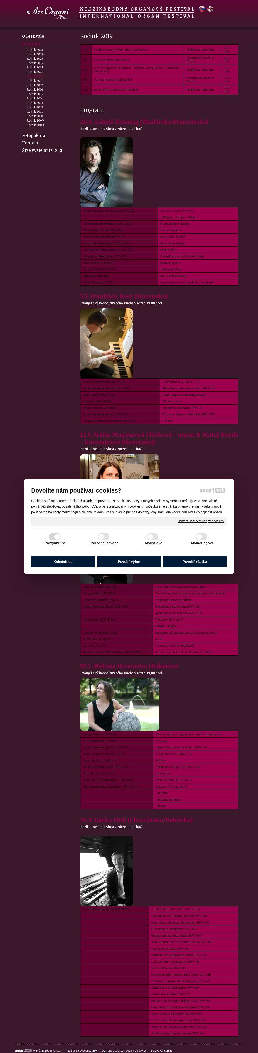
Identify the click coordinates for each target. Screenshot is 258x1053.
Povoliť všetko (195, 562)
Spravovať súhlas (161, 1050)
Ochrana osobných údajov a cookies (201, 521)
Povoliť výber (129, 562)
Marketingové (202, 543)
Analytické (153, 543)
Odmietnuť (63, 562)
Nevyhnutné (56, 543)
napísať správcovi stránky (82, 1050)
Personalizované (105, 543)
